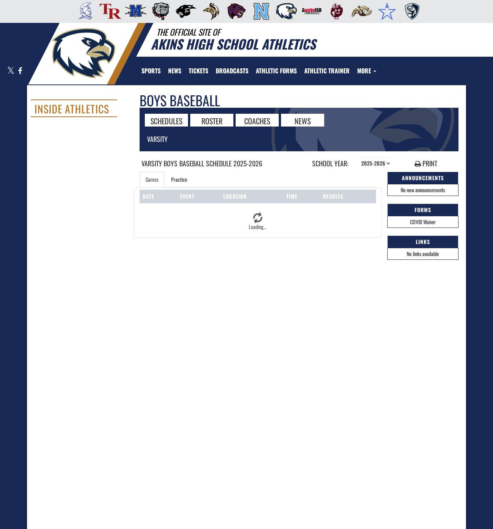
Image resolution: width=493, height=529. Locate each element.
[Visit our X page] (10, 71)
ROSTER (211, 120)
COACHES (257, 120)
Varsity (157, 139)
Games (152, 179)
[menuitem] (83, 11)
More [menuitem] (366, 70)
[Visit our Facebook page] (19, 71)
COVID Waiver (423, 222)
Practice (179, 179)
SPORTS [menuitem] (151, 70)
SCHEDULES (166, 120)
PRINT (426, 163)
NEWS (303, 120)
